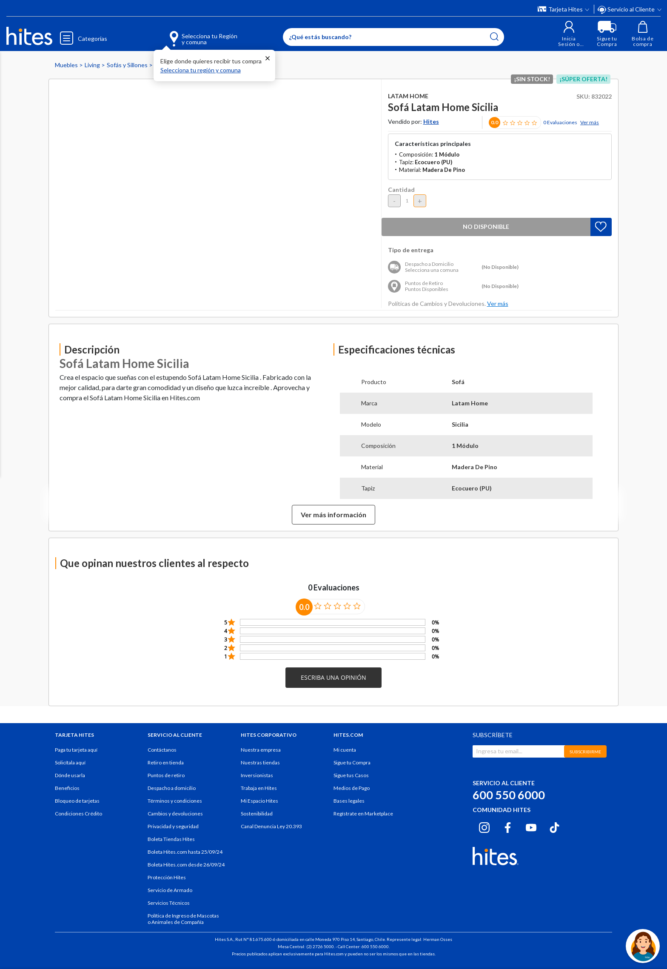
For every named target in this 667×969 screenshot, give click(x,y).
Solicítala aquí (70, 762)
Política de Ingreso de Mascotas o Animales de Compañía (183, 918)
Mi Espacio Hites (259, 801)
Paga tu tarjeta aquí (76, 750)
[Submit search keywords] (494, 36)
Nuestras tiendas (260, 762)
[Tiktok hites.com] (554, 826)
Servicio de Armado (170, 890)
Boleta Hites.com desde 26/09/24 (186, 864)
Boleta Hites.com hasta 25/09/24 (185, 852)
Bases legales (349, 801)
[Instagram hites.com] (484, 826)
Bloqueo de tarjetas (77, 801)
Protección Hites (167, 877)
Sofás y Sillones (128, 64)
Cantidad (401, 189)
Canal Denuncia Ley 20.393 (271, 826)
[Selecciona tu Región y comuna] (191, 34)
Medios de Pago (352, 788)
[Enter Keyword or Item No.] (393, 37)
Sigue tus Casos (351, 775)
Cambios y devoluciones (175, 813)
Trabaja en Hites (259, 788)
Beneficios (67, 788)
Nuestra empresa (261, 750)
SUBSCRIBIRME (585, 751)
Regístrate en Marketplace (363, 813)
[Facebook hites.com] (507, 826)
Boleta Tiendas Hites (171, 839)
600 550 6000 (509, 795)
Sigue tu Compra (352, 762)
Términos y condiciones (175, 801)
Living (93, 64)
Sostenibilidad (257, 813)
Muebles (67, 64)
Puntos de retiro (166, 775)
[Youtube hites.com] (531, 826)
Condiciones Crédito (78, 813)
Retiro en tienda (166, 762)
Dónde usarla (70, 775)
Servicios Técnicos (169, 903)
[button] (569, 34)
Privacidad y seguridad (173, 826)
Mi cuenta (345, 750)
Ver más (589, 122)
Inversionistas (257, 775)
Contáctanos (162, 750)
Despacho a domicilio (172, 788)
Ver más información (333, 514)
